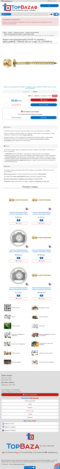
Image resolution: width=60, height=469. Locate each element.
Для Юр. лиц (30, 410)
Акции (30, 404)
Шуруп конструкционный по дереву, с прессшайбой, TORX (19, 34)
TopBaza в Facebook (9, 430)
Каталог (5, 14)
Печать (31, 95)
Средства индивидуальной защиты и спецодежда (47, 335)
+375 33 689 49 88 (24, 452)
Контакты (30, 417)
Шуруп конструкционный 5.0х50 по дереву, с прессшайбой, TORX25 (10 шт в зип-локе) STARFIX (18, 289)
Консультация (16, 117)
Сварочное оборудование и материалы (18, 335)
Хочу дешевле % (16, 104)
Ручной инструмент (43, 316)
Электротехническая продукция (46, 362)
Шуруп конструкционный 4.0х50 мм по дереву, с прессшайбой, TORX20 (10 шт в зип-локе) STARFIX (18, 214)
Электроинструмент (16, 362)
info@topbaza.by (7, 1)
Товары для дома (16, 353)
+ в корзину (43, 100)
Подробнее (43, 117)
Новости (30, 407)
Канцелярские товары (44, 307)
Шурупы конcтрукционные (32, 32)
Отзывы (30, 414)
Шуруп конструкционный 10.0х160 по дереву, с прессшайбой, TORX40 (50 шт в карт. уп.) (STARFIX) (41, 289)
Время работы (53, 1)
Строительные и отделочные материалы (46, 344)
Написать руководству (30, 394)
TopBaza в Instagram (9, 427)
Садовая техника (16, 325)
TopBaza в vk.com (8, 424)
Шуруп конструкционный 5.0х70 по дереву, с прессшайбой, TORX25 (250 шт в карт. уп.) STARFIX (18, 251)
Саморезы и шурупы (19, 32)
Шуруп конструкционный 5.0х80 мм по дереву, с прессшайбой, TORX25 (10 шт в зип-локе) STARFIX (41, 214)
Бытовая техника (16, 307)
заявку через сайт (27, 135)
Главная (5, 32)
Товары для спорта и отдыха (46, 353)
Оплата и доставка (30, 401)
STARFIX (35, 91)
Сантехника (42, 325)
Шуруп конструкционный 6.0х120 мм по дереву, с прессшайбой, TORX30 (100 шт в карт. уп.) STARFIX (41, 251)
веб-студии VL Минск (19, 464)
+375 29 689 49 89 (9, 452)
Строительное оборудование (18, 344)
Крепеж (10, 32)
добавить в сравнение (40, 95)
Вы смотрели (29, 467)
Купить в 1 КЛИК (43, 104)
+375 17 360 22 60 (47, 446)
